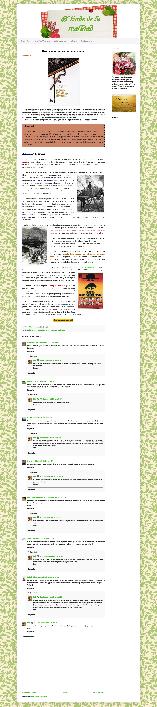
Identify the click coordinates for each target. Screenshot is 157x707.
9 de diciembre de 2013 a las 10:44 (47, 343)
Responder (30, 351)
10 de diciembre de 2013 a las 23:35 (51, 556)
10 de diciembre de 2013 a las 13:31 (55, 497)
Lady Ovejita (31, 577)
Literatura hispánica (49, 330)
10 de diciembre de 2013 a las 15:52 (51, 517)
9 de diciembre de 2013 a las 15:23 (44, 381)
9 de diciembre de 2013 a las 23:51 (51, 438)
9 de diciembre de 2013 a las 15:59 (51, 399)
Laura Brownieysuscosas (35, 497)
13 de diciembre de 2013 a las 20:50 (45, 623)
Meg (28, 461)
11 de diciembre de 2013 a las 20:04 (47, 577)
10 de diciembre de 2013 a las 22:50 (42, 538)
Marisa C (30, 381)
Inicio (65, 692)
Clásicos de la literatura (36, 330)
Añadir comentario (28, 637)
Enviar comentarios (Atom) (38, 696)
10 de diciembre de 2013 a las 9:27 (42, 461)
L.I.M (29, 418)
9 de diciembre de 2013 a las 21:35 (42, 418)
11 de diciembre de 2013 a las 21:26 (51, 597)
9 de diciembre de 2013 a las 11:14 (50, 360)
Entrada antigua (98, 692)
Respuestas (33, 356)
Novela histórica (60, 330)
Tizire (29, 538)
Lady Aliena (31, 343)
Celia (34, 360)
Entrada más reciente (29, 692)
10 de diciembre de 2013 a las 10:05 (51, 476)
